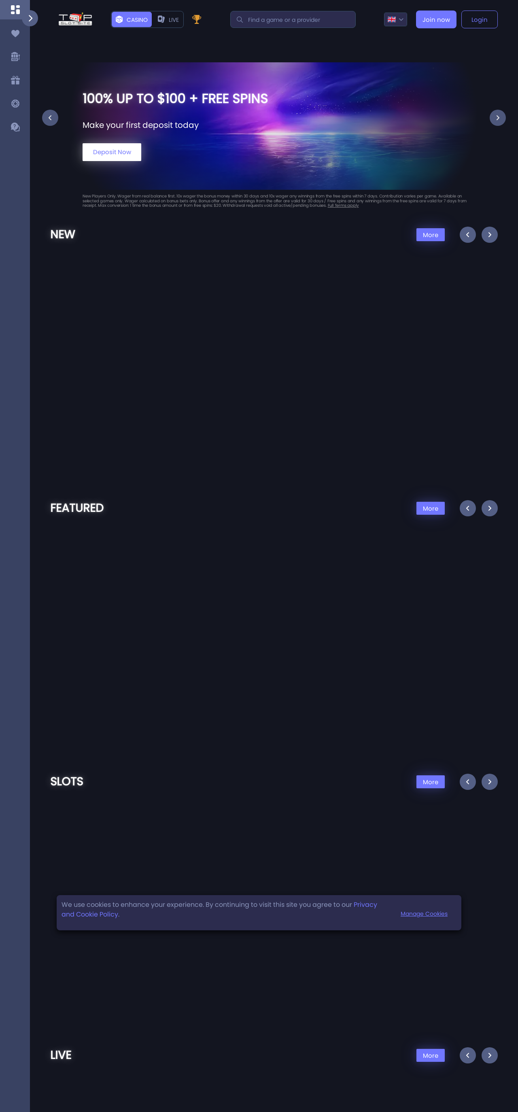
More (430, 235)
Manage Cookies (424, 914)
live (168, 20)
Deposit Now (112, 152)
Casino (132, 20)
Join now (436, 19)
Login (479, 19)
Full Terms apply (343, 205)
